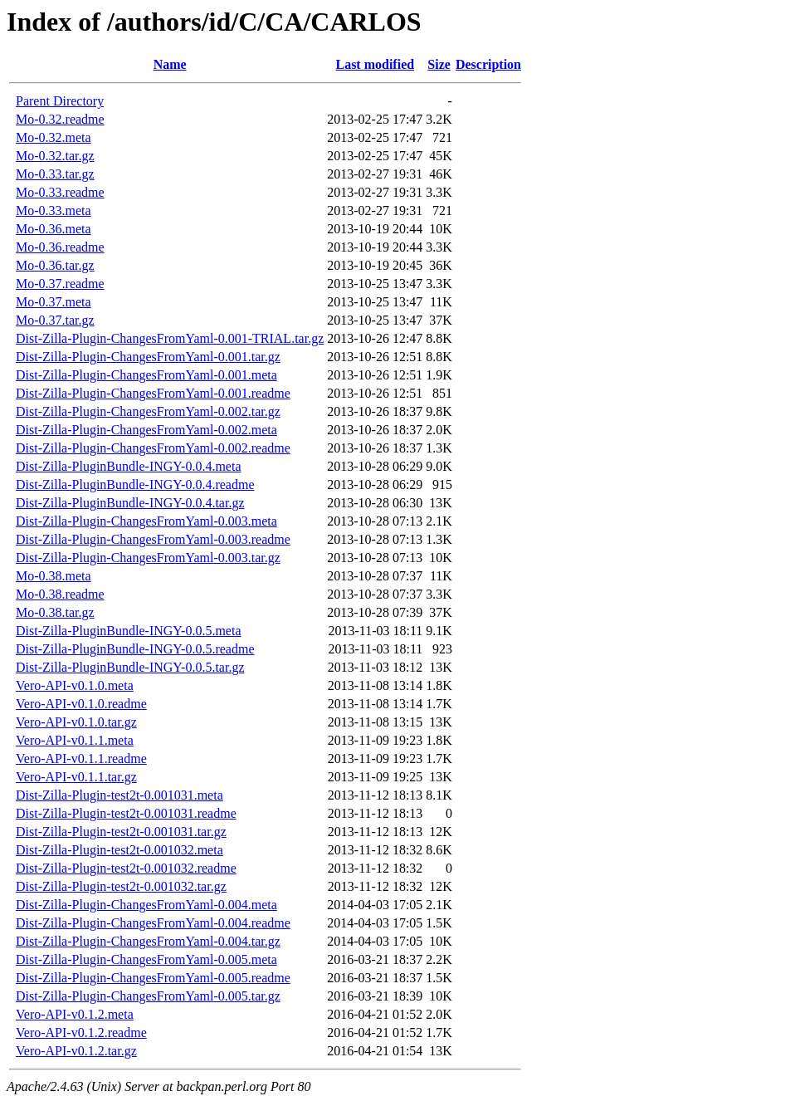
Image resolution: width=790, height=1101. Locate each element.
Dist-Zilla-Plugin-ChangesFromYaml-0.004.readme (153, 923)
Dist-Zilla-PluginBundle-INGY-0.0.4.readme (135, 484)
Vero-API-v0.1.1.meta (75, 740)
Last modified (374, 64)
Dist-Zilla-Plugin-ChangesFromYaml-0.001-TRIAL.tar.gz (170, 338)
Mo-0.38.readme (60, 594)
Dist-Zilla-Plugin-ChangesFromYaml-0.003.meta (146, 521)
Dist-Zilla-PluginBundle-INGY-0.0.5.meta (128, 631)
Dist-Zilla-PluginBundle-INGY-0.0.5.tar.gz (130, 667)
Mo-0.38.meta (53, 576)
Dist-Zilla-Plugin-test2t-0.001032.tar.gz (121, 886)
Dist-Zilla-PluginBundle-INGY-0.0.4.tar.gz (130, 503)
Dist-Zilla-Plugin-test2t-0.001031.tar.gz (121, 832)
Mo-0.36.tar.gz (55, 265)
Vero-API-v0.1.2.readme (81, 1032)
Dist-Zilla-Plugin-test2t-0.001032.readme (126, 868)
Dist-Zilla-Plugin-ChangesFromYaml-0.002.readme (153, 448)
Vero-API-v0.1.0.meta (75, 685)
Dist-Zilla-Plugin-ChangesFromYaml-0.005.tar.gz (148, 996)
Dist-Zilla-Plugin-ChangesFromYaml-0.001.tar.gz (148, 357)
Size (439, 64)
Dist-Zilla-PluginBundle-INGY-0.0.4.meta (128, 466)
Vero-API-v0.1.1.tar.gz (76, 777)
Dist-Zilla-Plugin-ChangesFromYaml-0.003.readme (153, 539)
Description (488, 64)
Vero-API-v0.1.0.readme (81, 704)
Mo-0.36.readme (60, 247)
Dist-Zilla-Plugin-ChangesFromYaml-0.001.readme (153, 393)
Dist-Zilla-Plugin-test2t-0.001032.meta (119, 850)
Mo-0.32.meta (53, 137)
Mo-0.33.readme (60, 192)
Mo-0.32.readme (60, 119)
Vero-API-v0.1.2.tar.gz (76, 1051)
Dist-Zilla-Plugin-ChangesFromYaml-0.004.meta (146, 905)
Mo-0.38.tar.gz (55, 612)
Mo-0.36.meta (53, 229)
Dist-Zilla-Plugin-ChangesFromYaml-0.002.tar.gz (148, 411)
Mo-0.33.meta (53, 210)
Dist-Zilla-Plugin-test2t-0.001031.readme (126, 813)
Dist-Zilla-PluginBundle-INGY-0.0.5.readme (135, 649)
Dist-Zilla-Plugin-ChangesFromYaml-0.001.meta (146, 375)
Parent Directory (60, 101)
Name (170, 64)
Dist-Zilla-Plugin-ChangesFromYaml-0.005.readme (153, 978)
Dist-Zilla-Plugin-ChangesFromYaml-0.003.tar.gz (148, 557)
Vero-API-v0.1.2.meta (75, 1014)
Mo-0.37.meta (53, 302)
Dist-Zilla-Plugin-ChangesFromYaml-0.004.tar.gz (148, 941)
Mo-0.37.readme (60, 283)
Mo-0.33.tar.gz (55, 174)
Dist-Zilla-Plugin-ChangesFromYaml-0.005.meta (146, 959)
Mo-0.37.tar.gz (55, 320)
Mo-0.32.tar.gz (55, 156)
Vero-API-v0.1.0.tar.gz (76, 722)
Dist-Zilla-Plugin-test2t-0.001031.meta (119, 795)
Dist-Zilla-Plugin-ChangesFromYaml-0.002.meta (146, 430)
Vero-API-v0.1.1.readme (81, 758)
